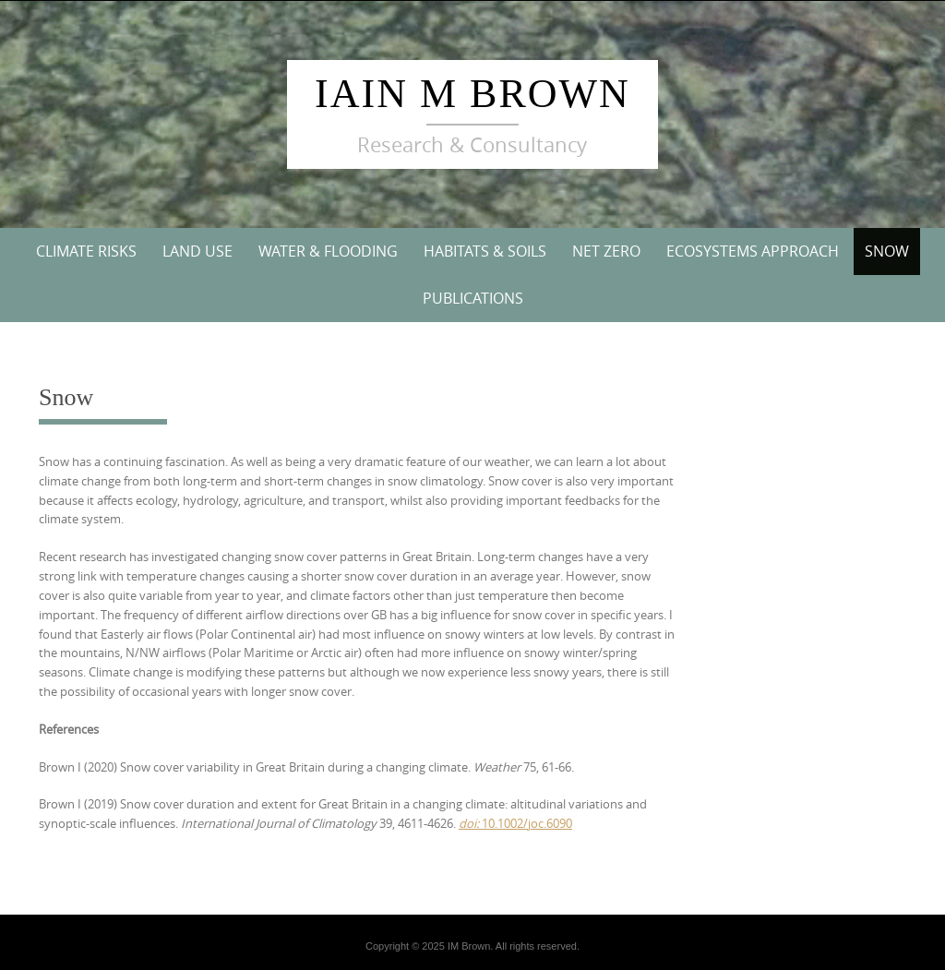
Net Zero (606, 251)
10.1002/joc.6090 (525, 823)
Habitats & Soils (485, 251)
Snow (887, 251)
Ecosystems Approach (752, 251)
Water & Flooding (328, 251)
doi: (469, 823)
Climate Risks (86, 251)
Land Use (197, 251)
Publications (473, 298)
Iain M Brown (472, 93)
